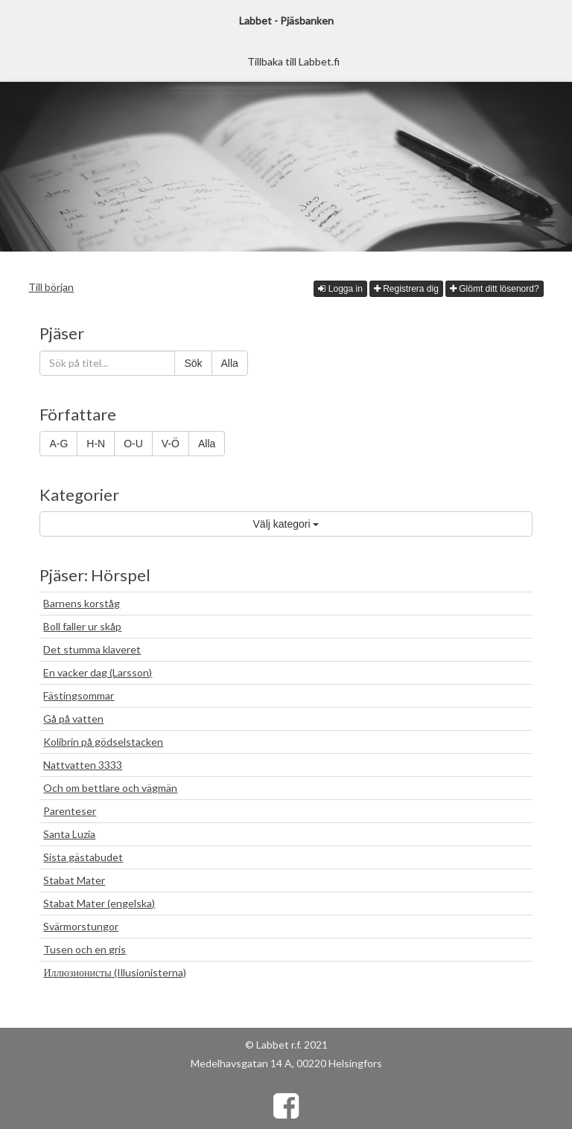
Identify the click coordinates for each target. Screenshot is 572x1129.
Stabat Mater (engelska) (99, 903)
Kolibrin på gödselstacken (103, 741)
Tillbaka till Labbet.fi (293, 61)
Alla (229, 363)
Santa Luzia (69, 834)
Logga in (340, 289)
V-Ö (170, 444)
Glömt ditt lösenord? (494, 289)
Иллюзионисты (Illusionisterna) (114, 972)
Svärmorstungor (80, 926)
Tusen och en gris (84, 949)
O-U (133, 444)
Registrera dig (406, 289)
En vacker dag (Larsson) (97, 672)
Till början (51, 287)
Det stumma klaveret (92, 649)
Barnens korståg (81, 603)
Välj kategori (286, 524)
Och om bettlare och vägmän (110, 787)
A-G (58, 444)
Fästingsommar (78, 695)
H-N (95, 444)
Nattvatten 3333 (82, 764)
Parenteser (69, 811)
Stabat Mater (74, 880)
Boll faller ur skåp (82, 626)
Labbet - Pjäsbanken (286, 20)
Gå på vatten (73, 718)
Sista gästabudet (83, 857)
